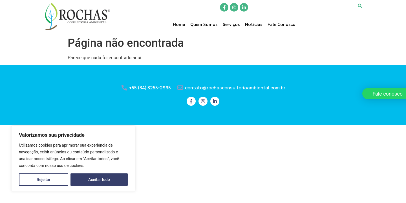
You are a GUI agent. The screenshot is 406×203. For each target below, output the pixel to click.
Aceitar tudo (99, 179)
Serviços (231, 24)
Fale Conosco (281, 24)
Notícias (253, 24)
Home (179, 24)
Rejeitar (43, 179)
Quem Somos (203, 24)
